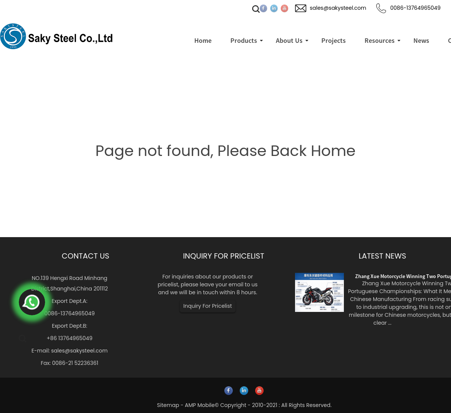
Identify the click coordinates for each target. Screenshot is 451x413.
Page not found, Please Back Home (225, 150)
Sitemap (168, 405)
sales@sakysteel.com (79, 350)
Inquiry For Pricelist (207, 306)
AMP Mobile (200, 405)
